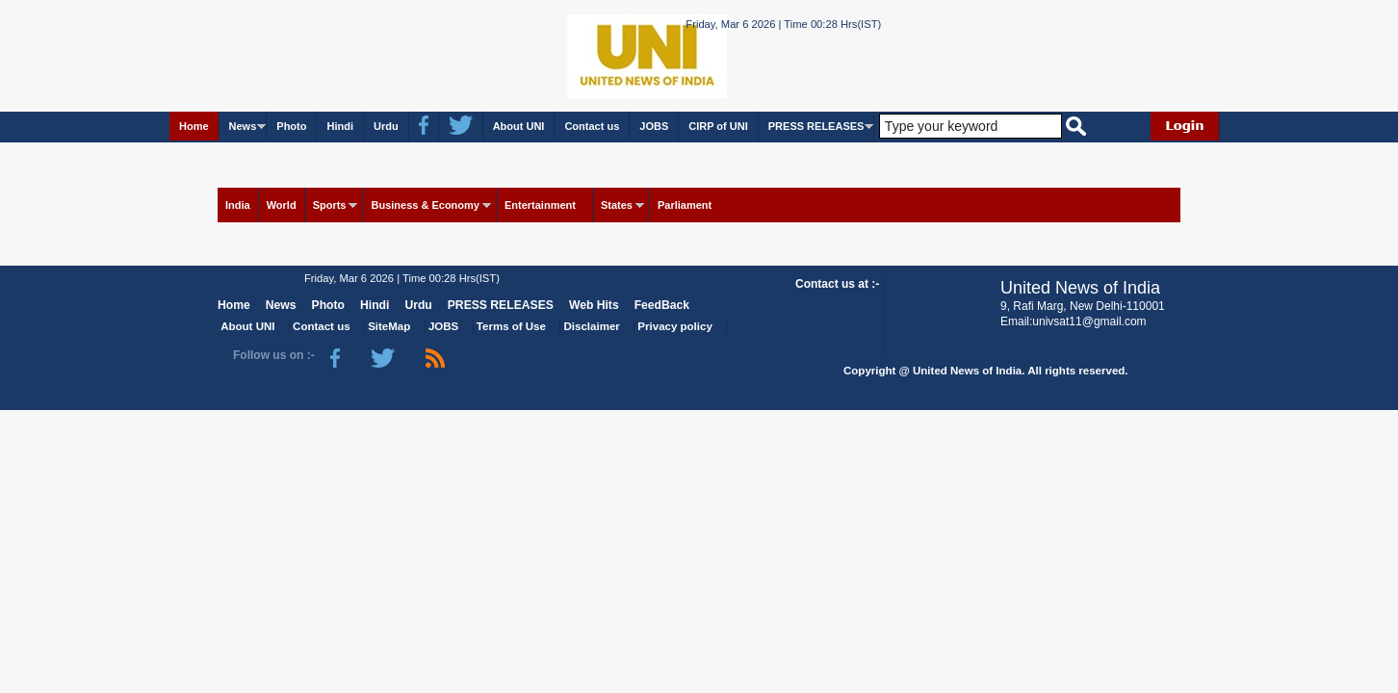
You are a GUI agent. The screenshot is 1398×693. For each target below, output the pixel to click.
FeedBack (661, 305)
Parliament (685, 205)
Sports (330, 205)
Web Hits (594, 305)
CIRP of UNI (718, 126)
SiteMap (389, 326)
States (617, 205)
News (243, 126)
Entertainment (540, 205)
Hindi (339, 126)
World (282, 205)
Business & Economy (425, 205)
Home (194, 126)
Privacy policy (674, 326)
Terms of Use (511, 326)
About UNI (519, 126)
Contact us (591, 126)
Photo (291, 126)
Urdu (386, 126)
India (237, 205)
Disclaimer (592, 326)
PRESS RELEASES (816, 126)
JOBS (653, 126)
